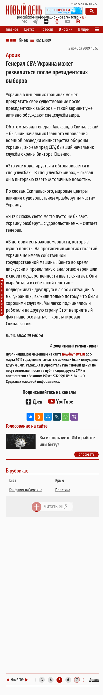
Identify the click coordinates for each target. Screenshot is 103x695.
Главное (12, 29)
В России (65, 29)
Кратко (29, 29)
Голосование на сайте (26, 426)
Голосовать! (86, 454)
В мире (83, 29)
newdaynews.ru (73, 354)
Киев (23, 40)
